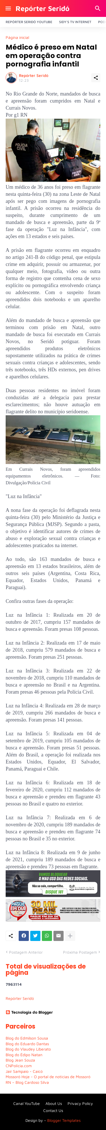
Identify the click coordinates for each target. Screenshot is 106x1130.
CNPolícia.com (19, 1065)
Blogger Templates (64, 1120)
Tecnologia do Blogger (29, 1012)
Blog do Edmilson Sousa (27, 1038)
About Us (54, 1103)
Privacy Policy (80, 1103)
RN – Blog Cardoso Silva (27, 1082)
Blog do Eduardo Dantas (27, 1043)
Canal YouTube (26, 1103)
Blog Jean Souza (20, 1060)
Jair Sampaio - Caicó (24, 1071)
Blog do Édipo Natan (24, 1054)
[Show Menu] (8, 8)
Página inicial (17, 37)
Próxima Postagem (80, 952)
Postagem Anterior (26, 952)
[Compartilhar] (95, 77)
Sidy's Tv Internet (75, 22)
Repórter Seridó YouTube (29, 22)
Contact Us (53, 1110)
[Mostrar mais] (70, 936)
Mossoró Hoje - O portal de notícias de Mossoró (48, 1076)
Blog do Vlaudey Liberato (28, 1049)
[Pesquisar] (98, 8)
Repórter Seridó (43, 8)
